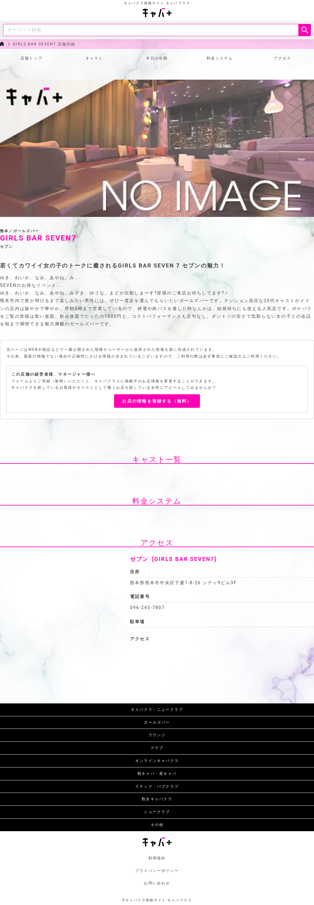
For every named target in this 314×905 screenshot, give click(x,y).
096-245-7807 (147, 607)
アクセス (282, 58)
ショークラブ (157, 812)
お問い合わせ (157, 883)
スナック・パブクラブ (157, 786)
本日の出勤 (157, 58)
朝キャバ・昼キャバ (157, 773)
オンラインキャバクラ (157, 761)
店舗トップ (31, 58)
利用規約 (157, 858)
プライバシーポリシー (157, 871)
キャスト (94, 58)
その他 (157, 825)
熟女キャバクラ (157, 799)
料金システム (220, 58)
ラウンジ (157, 735)
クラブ (157, 748)
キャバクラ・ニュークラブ (157, 709)
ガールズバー (157, 722)
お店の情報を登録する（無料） (157, 401)
